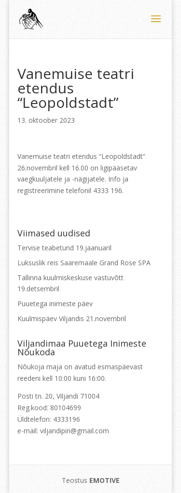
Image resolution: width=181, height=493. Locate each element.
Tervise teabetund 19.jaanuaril (64, 247)
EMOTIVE (104, 480)
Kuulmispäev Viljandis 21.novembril (71, 318)
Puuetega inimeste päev (55, 303)
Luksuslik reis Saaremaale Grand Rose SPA (84, 262)
